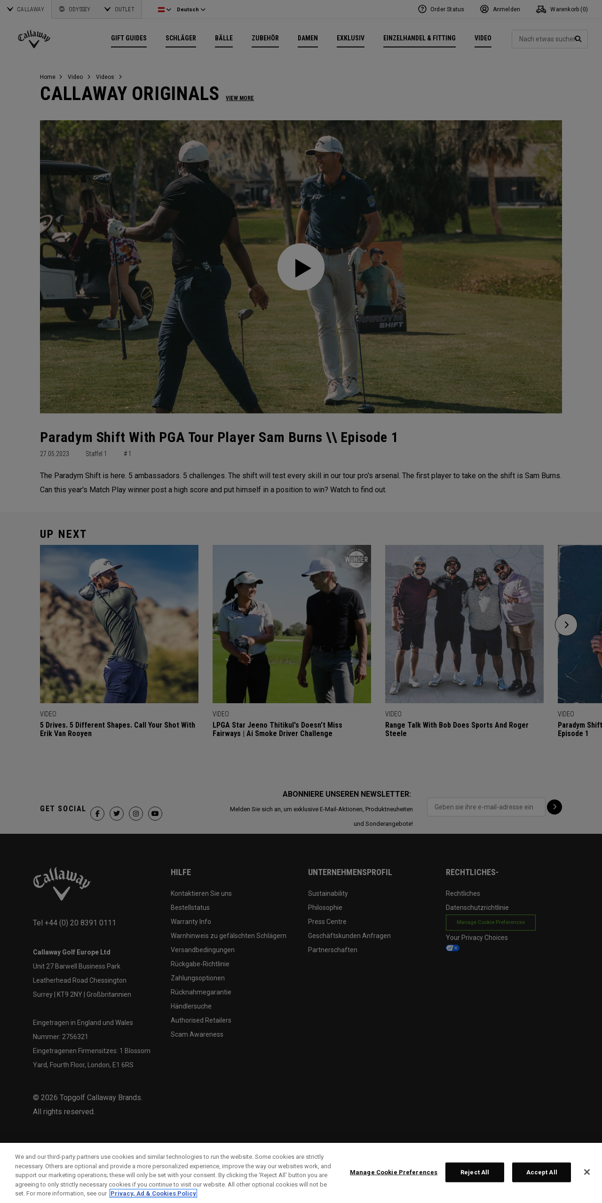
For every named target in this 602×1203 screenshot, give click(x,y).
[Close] (587, 1172)
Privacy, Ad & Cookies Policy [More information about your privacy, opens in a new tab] (153, 1193)
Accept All (541, 1172)
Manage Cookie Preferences (393, 1172)
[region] (301, 1173)
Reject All (474, 1172)
